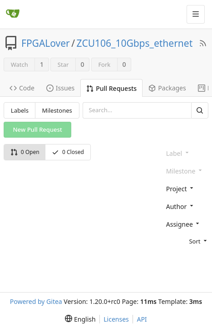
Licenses (116, 319)
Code (22, 88)
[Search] (199, 110)
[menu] (185, 241)
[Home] (13, 14)
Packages (167, 88)
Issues (60, 88)
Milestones (57, 110)
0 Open (24, 152)
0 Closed (68, 152)
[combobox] (185, 188)
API (142, 319)
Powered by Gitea (36, 301)
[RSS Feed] (203, 43)
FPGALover (45, 43)
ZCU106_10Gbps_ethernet (135, 43)
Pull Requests (111, 88)
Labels (20, 110)
